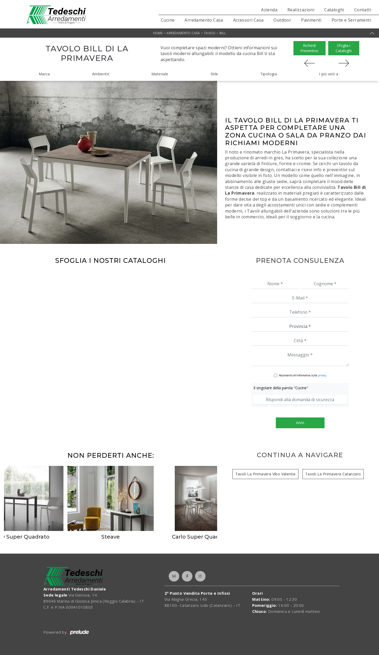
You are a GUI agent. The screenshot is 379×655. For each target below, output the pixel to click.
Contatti (362, 10)
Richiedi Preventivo (309, 48)
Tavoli (209, 33)
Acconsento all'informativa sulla (302, 375)
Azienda (269, 10)
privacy (322, 375)
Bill (223, 33)
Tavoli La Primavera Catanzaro (333, 473)
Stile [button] (214, 73)
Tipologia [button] (268, 73)
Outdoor (282, 20)
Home (158, 33)
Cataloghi (334, 10)
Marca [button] (44, 73)
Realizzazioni (300, 10)
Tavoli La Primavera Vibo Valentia (265, 473)
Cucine (167, 20)
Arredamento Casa (203, 20)
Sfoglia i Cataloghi (344, 48)
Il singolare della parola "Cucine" (280, 387)
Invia (300, 422)
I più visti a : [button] (329, 73)
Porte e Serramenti (351, 20)
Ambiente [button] (100, 73)
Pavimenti (311, 20)
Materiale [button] (159, 73)
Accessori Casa (248, 20)
